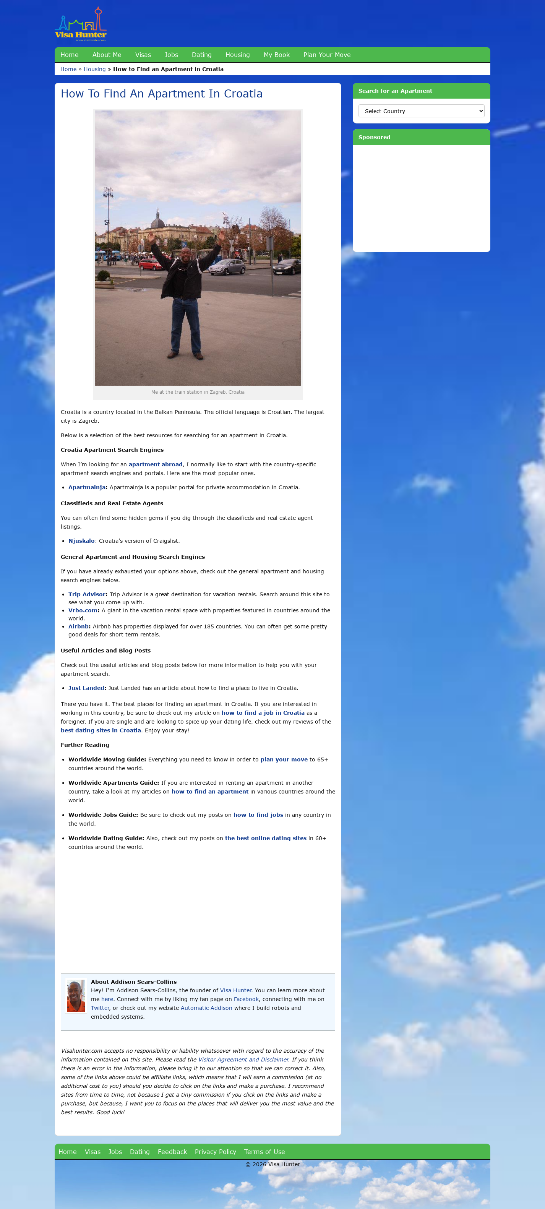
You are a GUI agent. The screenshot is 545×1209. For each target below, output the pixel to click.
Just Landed (86, 688)
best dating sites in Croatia (101, 730)
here (107, 999)
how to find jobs (258, 814)
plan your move (284, 759)
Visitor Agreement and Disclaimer (243, 1059)
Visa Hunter (235, 990)
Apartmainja (86, 487)
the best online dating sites (266, 838)
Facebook (246, 999)
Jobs (171, 54)
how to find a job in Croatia (263, 712)
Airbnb (78, 626)
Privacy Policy (215, 1151)
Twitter (100, 1008)
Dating (202, 54)
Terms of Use (264, 1151)
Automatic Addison (206, 1008)
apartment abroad (156, 464)
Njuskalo (81, 540)
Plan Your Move (327, 54)
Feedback (172, 1151)
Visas (143, 54)
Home (69, 54)
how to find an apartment (210, 791)
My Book (277, 54)
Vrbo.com (82, 610)
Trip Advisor (86, 594)
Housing (237, 54)
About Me (107, 54)
